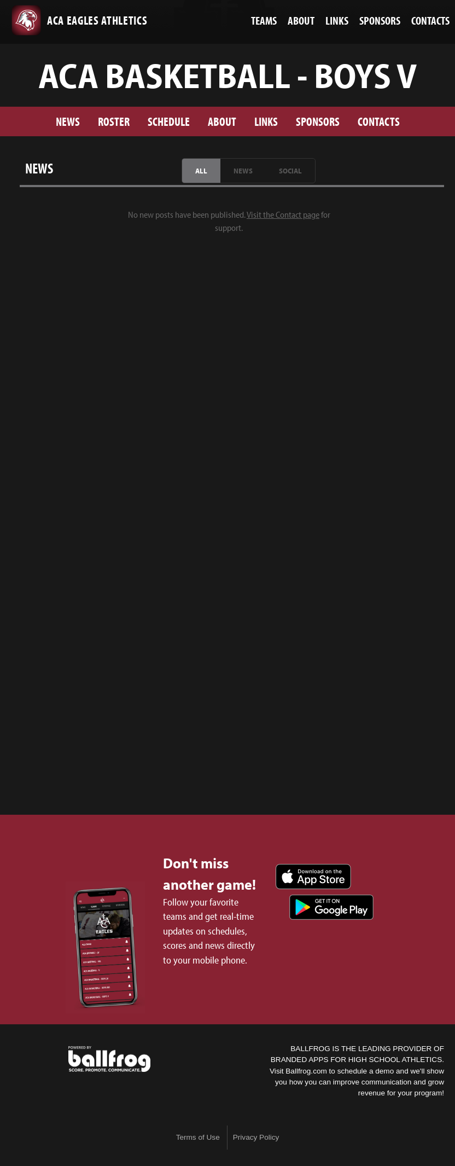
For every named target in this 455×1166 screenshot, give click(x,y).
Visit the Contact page (283, 214)
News (68, 121)
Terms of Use (198, 1137)
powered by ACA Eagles (109, 1059)
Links (266, 121)
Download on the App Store (313, 876)
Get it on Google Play (331, 907)
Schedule (169, 121)
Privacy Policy (256, 1137)
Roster (114, 121)
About (222, 121)
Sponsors (318, 121)
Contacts (379, 121)
